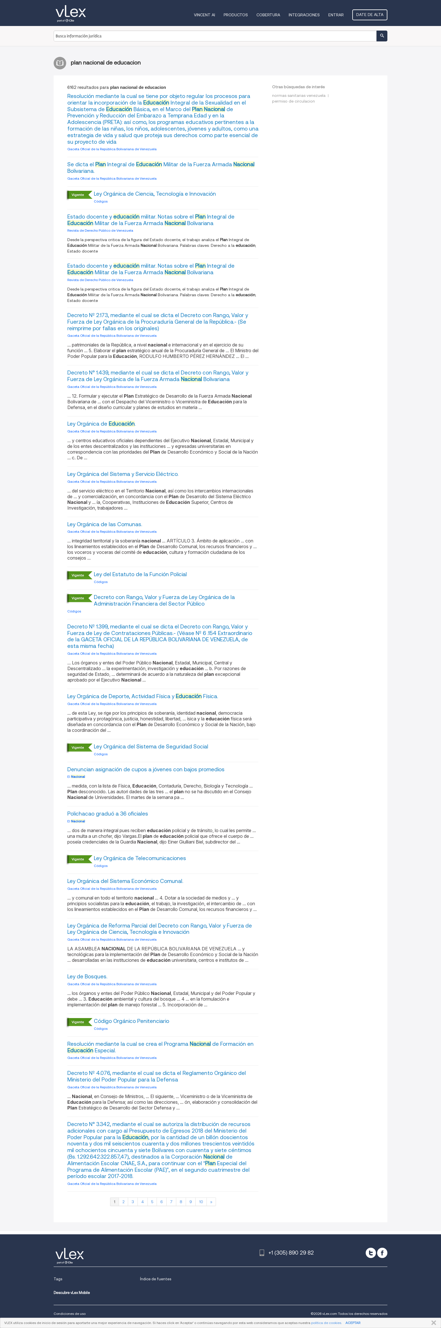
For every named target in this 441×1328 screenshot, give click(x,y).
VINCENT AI (204, 15)
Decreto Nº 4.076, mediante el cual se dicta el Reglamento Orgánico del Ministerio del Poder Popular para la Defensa (156, 1076)
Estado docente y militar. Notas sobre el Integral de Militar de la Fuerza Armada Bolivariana (150, 220)
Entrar (336, 15)
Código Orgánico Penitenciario (131, 1021)
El (76, 776)
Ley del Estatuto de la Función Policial (140, 574)
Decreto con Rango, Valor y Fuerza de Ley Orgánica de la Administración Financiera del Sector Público (164, 600)
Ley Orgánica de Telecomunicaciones (140, 858)
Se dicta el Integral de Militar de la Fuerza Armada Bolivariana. (160, 167)
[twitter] (371, 1253)
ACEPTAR (352, 1323)
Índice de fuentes (155, 1279)
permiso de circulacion (293, 101)
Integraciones (304, 15)
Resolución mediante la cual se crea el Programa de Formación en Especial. (160, 1047)
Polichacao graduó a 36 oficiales (107, 814)
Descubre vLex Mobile (72, 1293)
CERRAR (432, 1323)
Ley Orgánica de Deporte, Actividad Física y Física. (142, 696)
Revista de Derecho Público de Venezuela (100, 230)
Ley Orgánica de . (101, 424)
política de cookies (326, 1323)
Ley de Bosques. (87, 977)
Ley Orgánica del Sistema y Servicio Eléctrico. (122, 474)
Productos (236, 15)
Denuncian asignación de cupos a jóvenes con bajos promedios (145, 769)
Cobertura (268, 15)
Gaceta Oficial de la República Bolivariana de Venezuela (112, 149)
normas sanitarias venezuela (298, 95)
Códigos (101, 201)
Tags (58, 1279)
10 (201, 1201)
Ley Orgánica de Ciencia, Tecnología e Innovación (155, 194)
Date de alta (369, 14)
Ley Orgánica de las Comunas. (104, 524)
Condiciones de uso (70, 1313)
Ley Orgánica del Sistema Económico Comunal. (125, 881)
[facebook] (382, 1253)
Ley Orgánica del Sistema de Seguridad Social (151, 747)
